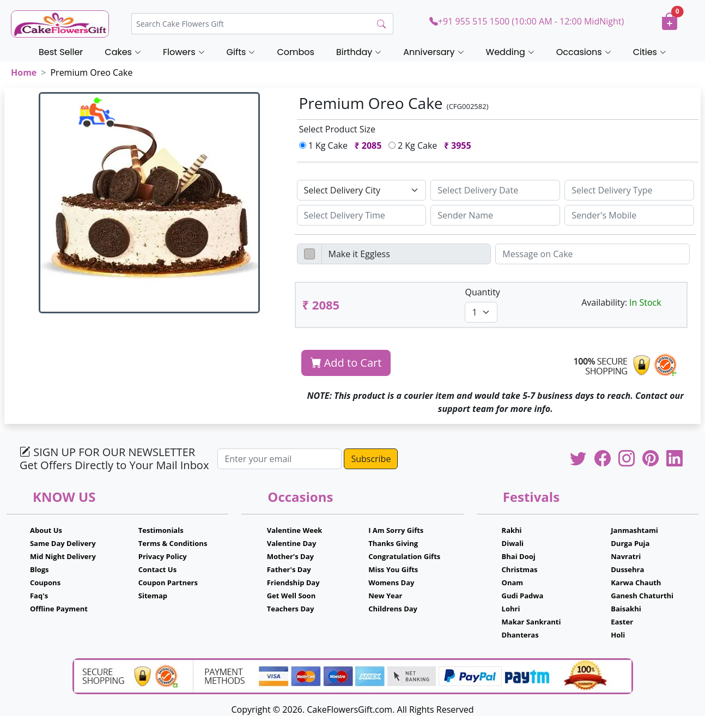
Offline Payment (59, 609)
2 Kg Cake (432, 145)
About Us (46, 530)
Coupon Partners (168, 582)
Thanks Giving (393, 543)
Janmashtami (634, 530)
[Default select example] (362, 190)
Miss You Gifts (393, 569)
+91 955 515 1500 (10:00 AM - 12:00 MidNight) (526, 21)
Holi (618, 635)
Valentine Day (292, 543)
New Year (385, 595)
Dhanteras (520, 635)
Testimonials (161, 530)
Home (24, 72)
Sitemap (152, 595)
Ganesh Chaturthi (642, 595)
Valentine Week (295, 530)
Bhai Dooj (519, 556)
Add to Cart (346, 362)
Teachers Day (290, 609)
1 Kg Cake (342, 145)
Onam (513, 582)
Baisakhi (626, 609)
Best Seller (61, 52)
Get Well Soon (291, 595)
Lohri (511, 609)
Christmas (520, 569)
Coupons (45, 582)
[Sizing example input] (495, 190)
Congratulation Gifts (404, 556)
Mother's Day (290, 556)
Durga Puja (630, 543)
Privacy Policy (162, 556)
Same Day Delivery (63, 543)
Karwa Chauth (636, 582)
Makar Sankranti (531, 622)
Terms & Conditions (173, 543)
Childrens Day (392, 609)
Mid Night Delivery (63, 556)
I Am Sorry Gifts (395, 530)
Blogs (39, 569)
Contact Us (157, 569)
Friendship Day (293, 582)
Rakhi (512, 530)
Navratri (626, 556)
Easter (622, 622)
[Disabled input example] (406, 254)
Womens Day (391, 582)
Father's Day (289, 569)
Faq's (39, 595)
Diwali (513, 543)
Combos (295, 52)
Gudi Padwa (523, 595)
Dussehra (627, 569)
